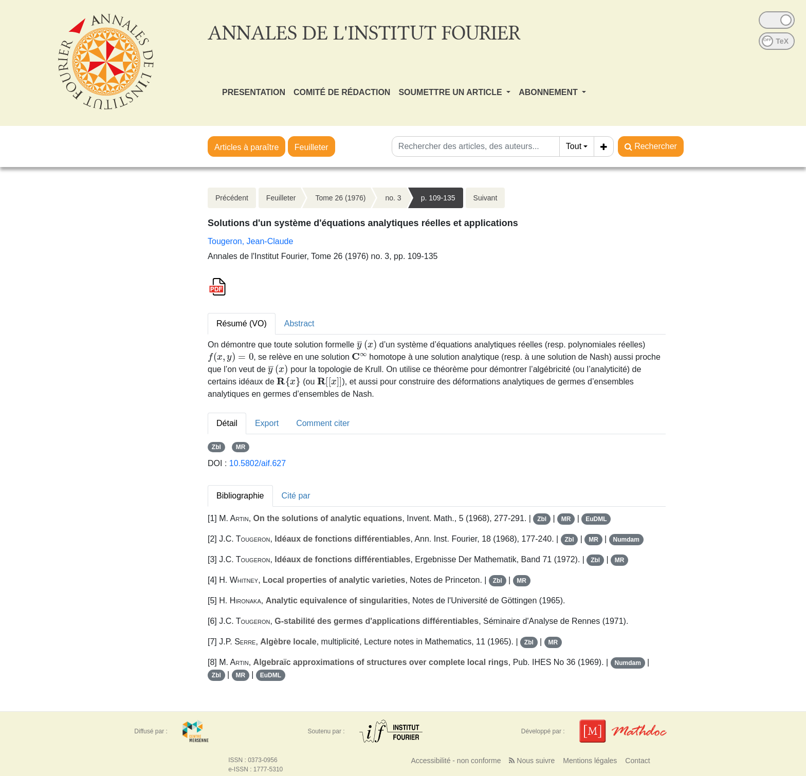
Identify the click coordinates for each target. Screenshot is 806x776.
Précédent (231, 198)
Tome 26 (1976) (340, 198)
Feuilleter (311, 147)
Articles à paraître (246, 147)
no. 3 (393, 198)
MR (241, 447)
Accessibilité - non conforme (456, 760)
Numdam (626, 539)
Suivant (485, 198)
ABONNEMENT (549, 92)
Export (267, 423)
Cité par (296, 495)
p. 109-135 (438, 198)
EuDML (596, 519)
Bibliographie (240, 495)
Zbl (216, 447)
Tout (573, 146)
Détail (226, 423)
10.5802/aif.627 (257, 463)
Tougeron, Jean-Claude (250, 241)
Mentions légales (590, 760)
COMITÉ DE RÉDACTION (342, 92)
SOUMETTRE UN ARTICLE (451, 92)
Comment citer (323, 423)
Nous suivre (532, 760)
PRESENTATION (253, 92)
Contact (637, 760)
